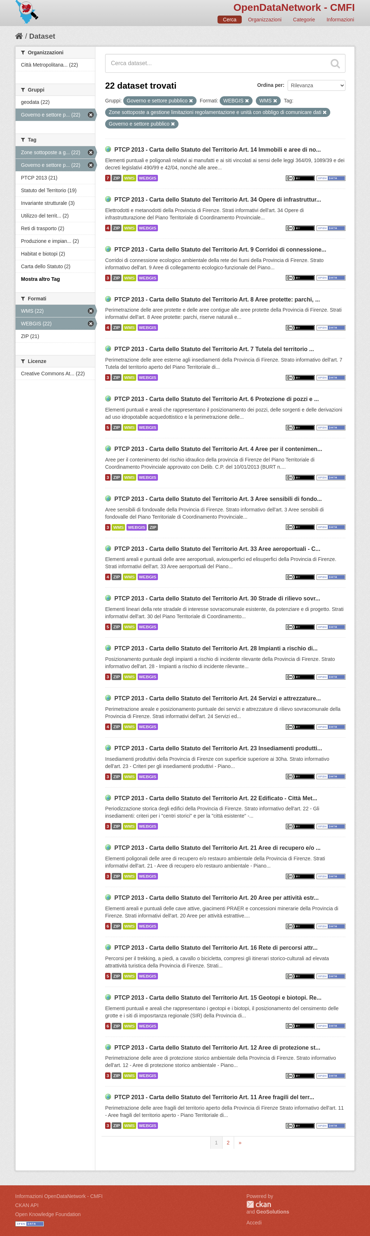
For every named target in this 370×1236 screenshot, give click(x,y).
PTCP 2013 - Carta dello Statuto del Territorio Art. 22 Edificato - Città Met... (215, 798)
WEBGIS (147, 178)
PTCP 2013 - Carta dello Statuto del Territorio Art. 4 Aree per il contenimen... (218, 449)
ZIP (116, 178)
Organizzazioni (264, 19)
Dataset (42, 36)
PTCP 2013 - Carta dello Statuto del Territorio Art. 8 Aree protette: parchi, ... (217, 299)
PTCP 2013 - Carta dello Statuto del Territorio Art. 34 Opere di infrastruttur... (217, 200)
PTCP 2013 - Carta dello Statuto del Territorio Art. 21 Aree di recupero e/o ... (217, 848)
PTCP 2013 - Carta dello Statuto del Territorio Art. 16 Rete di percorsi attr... (216, 948)
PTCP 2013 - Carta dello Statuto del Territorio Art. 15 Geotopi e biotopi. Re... (217, 998)
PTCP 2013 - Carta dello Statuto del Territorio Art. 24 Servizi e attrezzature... (217, 698)
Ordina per (270, 85)
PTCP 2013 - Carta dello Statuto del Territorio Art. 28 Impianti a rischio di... (216, 648)
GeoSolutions (272, 1212)
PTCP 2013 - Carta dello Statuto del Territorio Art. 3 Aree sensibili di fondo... (218, 499)
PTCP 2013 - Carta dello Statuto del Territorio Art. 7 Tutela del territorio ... (214, 349)
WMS (129, 178)
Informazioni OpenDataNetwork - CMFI (59, 1196)
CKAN (258, 1204)
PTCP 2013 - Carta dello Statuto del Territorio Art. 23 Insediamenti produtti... (218, 748)
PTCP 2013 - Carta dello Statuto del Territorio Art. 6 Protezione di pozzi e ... (216, 399)
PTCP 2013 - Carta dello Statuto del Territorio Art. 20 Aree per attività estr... (216, 898)
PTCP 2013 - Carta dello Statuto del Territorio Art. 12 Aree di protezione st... (217, 1048)
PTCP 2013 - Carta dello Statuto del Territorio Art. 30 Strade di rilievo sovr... (217, 598)
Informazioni (340, 19)
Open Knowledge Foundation (48, 1214)
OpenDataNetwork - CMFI (294, 7)
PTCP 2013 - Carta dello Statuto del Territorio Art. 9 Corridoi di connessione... (220, 249)
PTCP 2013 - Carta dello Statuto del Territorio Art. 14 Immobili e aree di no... (217, 150)
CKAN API (27, 1205)
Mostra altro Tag (40, 279)
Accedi (254, 1223)
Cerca (229, 19)
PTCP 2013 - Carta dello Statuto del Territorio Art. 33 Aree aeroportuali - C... (217, 549)
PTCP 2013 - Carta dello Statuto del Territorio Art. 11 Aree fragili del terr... (214, 1097)
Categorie (304, 19)
